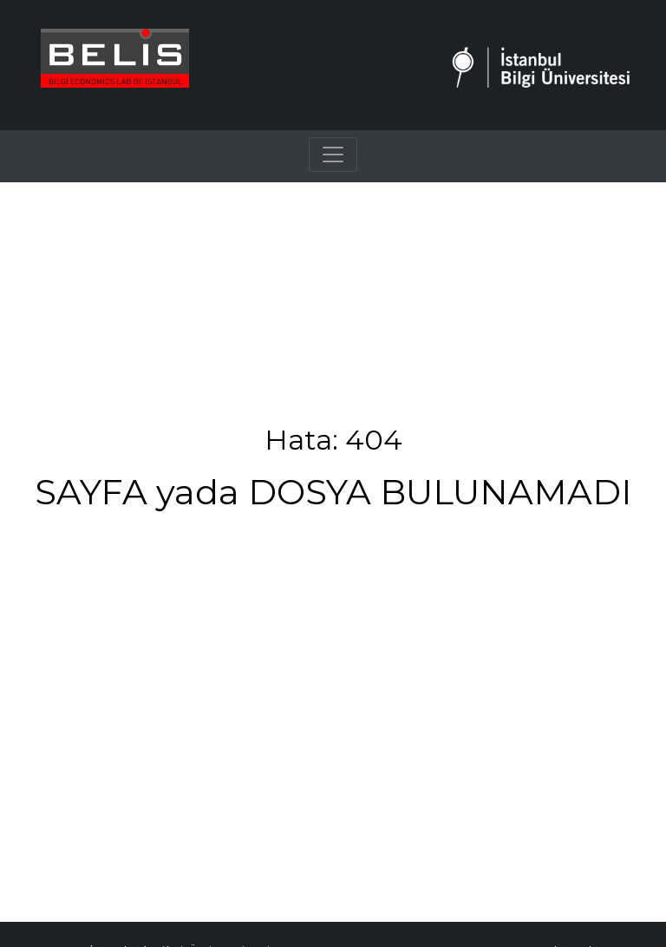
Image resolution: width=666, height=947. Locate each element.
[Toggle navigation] (333, 154)
